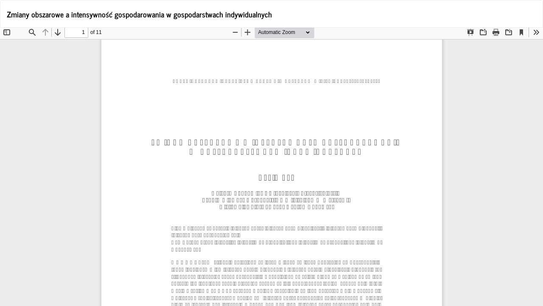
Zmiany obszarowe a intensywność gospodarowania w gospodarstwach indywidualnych (139, 14)
